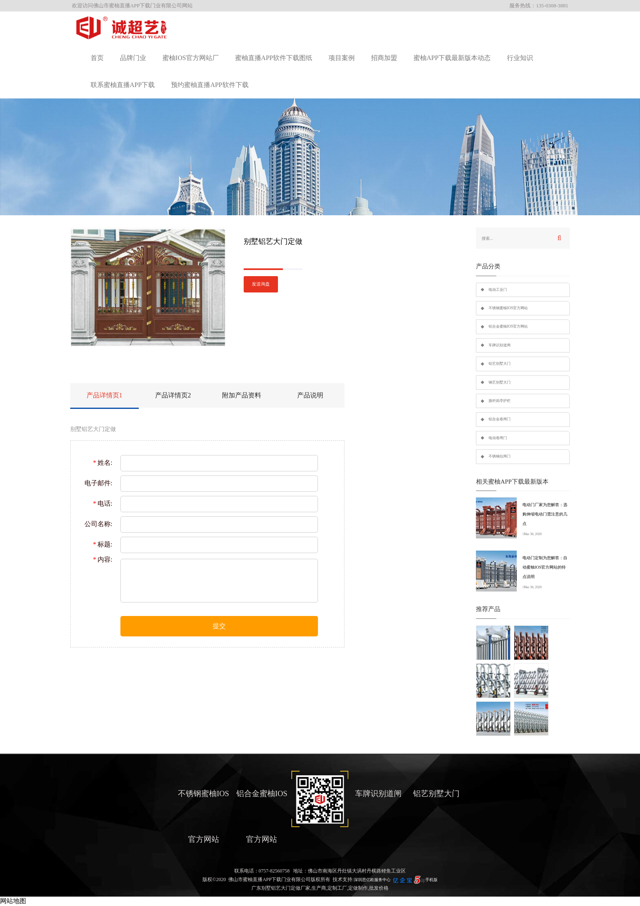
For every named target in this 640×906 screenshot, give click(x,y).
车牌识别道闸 (500, 345)
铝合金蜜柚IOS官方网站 (508, 326)
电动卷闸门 (498, 438)
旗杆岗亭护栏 (500, 401)
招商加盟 (384, 57)
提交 (219, 626)
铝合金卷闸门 (500, 419)
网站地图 (13, 900)
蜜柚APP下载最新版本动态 (452, 57)
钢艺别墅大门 (500, 382)
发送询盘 (261, 284)
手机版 (431, 879)
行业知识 (520, 57)
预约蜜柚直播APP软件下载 (209, 84)
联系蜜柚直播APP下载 (123, 84)
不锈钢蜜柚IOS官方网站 (508, 308)
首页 (97, 57)
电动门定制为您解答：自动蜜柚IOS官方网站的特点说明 (544, 567)
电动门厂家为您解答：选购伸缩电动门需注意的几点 (544, 514)
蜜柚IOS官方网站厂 (190, 57)
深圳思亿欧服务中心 (372, 879)
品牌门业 (133, 57)
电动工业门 (498, 290)
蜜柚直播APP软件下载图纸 (273, 57)
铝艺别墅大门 (500, 364)
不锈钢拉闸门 (500, 456)
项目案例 (342, 57)
